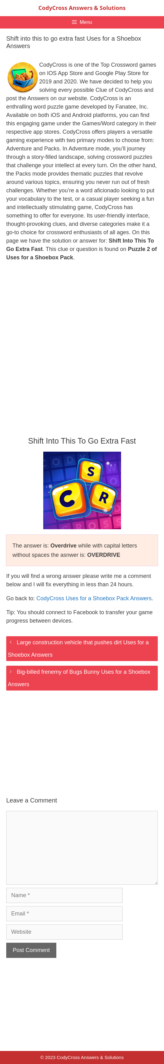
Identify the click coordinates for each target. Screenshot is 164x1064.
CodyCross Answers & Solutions (81, 7)
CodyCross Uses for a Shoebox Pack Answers (94, 598)
